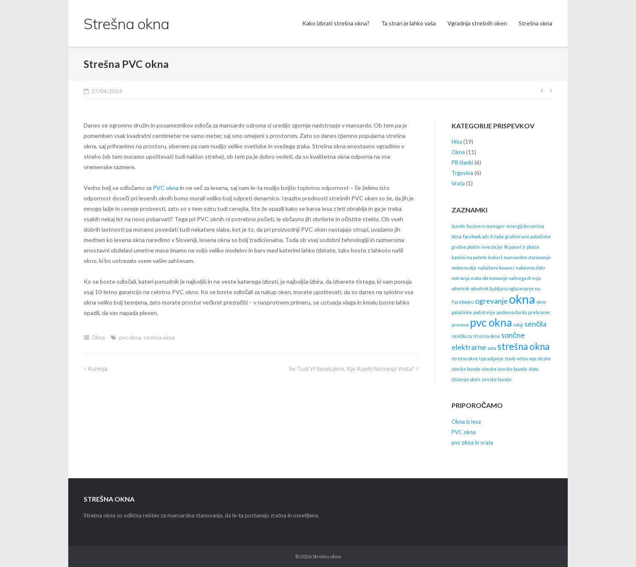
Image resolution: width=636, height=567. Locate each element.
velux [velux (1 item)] (522, 358)
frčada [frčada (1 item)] (497, 236)
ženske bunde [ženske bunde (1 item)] (497, 379)
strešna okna (159, 337)
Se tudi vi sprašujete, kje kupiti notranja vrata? (351, 368)
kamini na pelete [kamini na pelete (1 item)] (469, 257)
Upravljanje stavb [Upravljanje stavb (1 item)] (497, 358)
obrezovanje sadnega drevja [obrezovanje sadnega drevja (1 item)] (511, 278)
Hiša (457, 141)
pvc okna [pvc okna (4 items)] (491, 322)
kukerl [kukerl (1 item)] (495, 257)
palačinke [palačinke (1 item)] (462, 312)
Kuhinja (97, 368)
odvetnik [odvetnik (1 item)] (461, 288)
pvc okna (130, 337)
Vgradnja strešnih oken (477, 23)
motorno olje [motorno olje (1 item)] (464, 267)
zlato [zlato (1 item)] (533, 369)
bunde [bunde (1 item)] (458, 226)
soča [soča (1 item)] (491, 348)
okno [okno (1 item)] (541, 302)
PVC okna (166, 187)
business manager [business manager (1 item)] (486, 226)
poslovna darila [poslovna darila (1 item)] (512, 312)
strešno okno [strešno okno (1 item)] (465, 358)
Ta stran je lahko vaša (408, 23)
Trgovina (462, 173)
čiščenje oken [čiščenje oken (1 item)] (466, 379)
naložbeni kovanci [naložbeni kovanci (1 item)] (496, 267)
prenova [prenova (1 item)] (460, 324)
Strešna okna (535, 23)
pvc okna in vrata (472, 442)
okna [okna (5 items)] (522, 299)
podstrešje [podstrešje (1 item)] (484, 312)
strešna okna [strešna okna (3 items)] (523, 346)
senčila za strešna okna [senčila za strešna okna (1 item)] (476, 336)
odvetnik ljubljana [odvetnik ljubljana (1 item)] (489, 288)
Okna (98, 337)
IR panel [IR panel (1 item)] (512, 247)
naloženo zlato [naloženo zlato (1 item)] (530, 267)
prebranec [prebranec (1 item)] (539, 312)
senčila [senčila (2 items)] (535, 324)
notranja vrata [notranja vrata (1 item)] (466, 278)
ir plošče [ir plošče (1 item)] (530, 247)
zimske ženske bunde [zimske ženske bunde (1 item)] (504, 369)
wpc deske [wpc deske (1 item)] (540, 358)
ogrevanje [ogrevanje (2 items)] (491, 301)
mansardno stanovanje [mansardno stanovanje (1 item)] (527, 257)
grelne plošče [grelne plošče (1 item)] (466, 247)
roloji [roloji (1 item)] (518, 324)
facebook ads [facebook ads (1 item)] (476, 236)
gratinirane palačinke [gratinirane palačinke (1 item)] (528, 236)
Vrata (458, 183)
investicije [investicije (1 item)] (492, 247)
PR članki (463, 162)
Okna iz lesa (466, 421)
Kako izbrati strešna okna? (336, 23)
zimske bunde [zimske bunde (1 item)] (466, 369)
